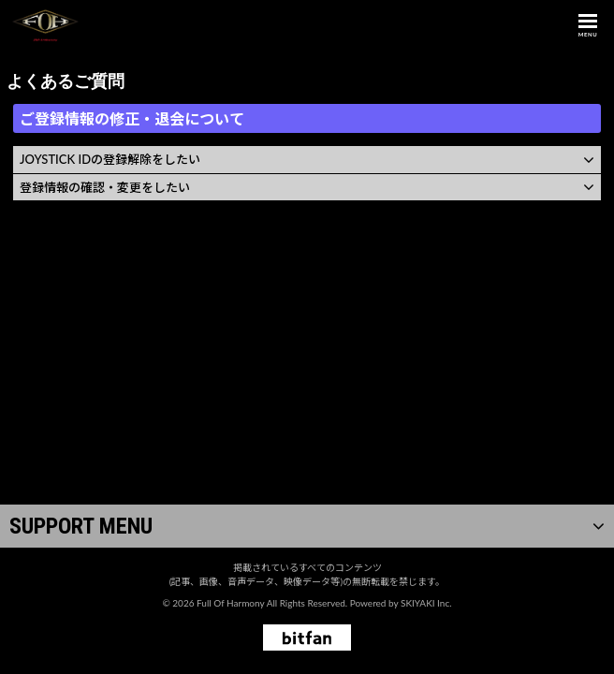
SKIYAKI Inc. (426, 602)
